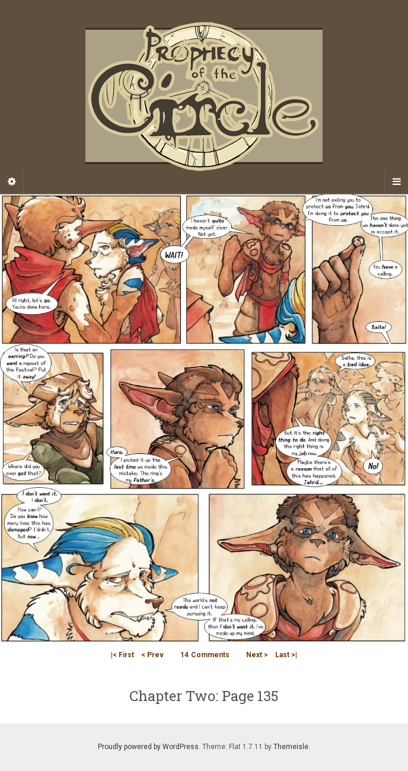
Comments (205, 655)
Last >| (286, 655)
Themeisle (290, 747)
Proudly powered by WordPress (148, 747)
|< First (122, 655)
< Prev (152, 655)
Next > (257, 655)
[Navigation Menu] (396, 182)
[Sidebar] (12, 182)
